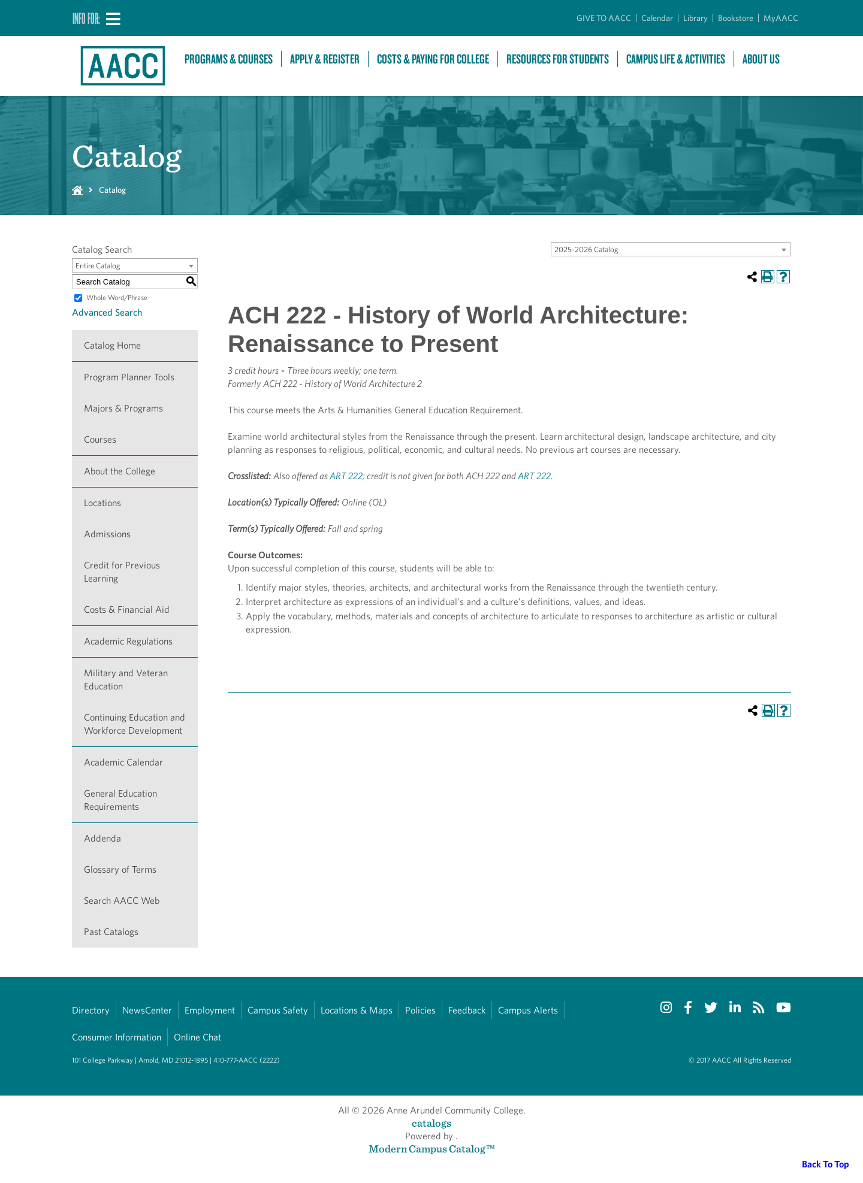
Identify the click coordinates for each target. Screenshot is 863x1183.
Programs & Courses (229, 59)
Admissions (107, 534)
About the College (119, 471)
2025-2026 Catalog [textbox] (586, 249)
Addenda (102, 838)
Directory (91, 1010)
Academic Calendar (123, 762)
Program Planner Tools (129, 377)
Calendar (657, 18)
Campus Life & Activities (675, 59)
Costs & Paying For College (433, 59)
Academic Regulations (128, 641)
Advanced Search (107, 312)
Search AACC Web (121, 900)
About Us (761, 59)
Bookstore (735, 18)
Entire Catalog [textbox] (98, 265)
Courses (100, 439)
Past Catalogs (111, 931)
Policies (420, 1010)
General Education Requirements (120, 800)
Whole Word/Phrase (116, 297)
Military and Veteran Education (126, 679)
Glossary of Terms (120, 869)
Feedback (466, 1010)
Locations (102, 503)
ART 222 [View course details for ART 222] (346, 476)
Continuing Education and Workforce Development (134, 724)
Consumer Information (116, 1037)
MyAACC (781, 18)
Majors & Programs (123, 408)
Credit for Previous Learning (122, 571)
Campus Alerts (528, 1010)
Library (695, 18)
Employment (210, 1010)
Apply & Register (325, 59)
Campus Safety (278, 1010)
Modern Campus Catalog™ (432, 1148)
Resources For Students (557, 59)
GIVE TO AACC (604, 18)
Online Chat (197, 1037)
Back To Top (825, 1164)
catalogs (431, 1123)
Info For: (86, 18)
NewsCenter (147, 1010)
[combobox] (670, 249)
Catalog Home (112, 345)
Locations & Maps (357, 1010)
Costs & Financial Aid (127, 609)
